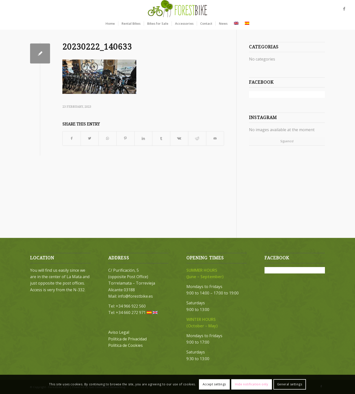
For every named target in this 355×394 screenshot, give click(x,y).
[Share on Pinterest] (125, 138)
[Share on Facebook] (72, 138)
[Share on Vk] (179, 138)
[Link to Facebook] (344, 8)
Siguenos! (287, 141)
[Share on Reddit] (197, 138)
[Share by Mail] (215, 138)
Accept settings (214, 384)
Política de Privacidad (127, 339)
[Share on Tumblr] (161, 138)
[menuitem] (110, 23)
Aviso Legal (118, 332)
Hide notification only (251, 384)
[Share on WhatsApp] (107, 138)
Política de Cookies (125, 345)
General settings (289, 384)
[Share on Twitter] (90, 138)
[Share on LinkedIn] (143, 138)
